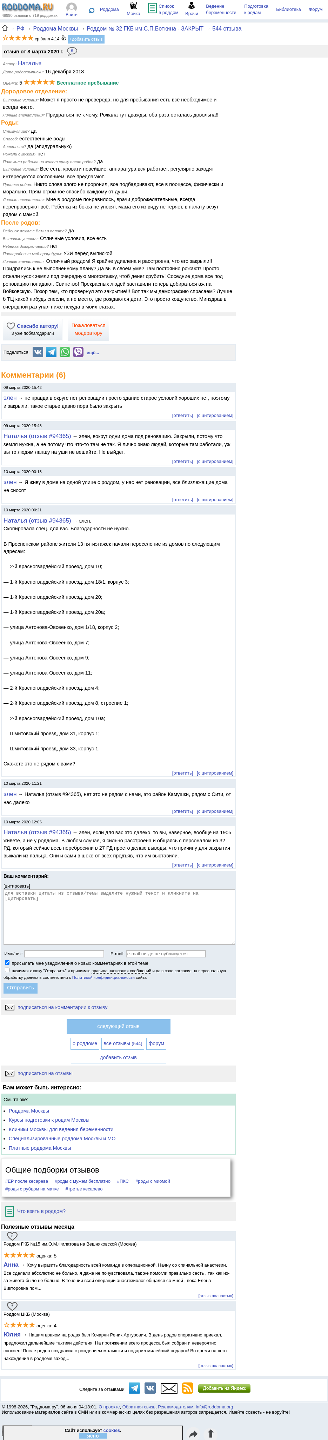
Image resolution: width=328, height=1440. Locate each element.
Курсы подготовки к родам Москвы (49, 1120)
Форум (316, 9)
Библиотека (288, 9)
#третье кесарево (84, 1189)
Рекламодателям (175, 1406)
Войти (72, 14)
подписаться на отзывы (39, 1073)
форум (156, 1043)
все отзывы (122, 1043)
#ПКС (123, 1181)
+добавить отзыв (86, 39)
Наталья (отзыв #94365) (37, 435)
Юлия (12, 1334)
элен (10, 397)
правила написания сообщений (121, 970)
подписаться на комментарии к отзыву (56, 1007)
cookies (111, 1430)
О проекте (109, 1406)
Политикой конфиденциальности (103, 977)
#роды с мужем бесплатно (83, 1181)
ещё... (93, 352)
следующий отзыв (118, 1026)
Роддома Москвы (29, 1111)
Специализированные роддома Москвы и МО (62, 1138)
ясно (93, 1436)
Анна (12, 1264)
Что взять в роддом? (35, 1211)
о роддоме (85, 1043)
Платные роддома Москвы (40, 1148)
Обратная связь (138, 1406)
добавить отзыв (118, 1057)
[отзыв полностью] (216, 1295)
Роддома (109, 9)
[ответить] (182, 415)
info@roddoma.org (214, 1406)
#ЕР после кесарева (26, 1181)
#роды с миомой (152, 1181)
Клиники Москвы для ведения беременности (61, 1129)
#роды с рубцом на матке (32, 1189)
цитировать (17, 886)
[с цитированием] (215, 415)
